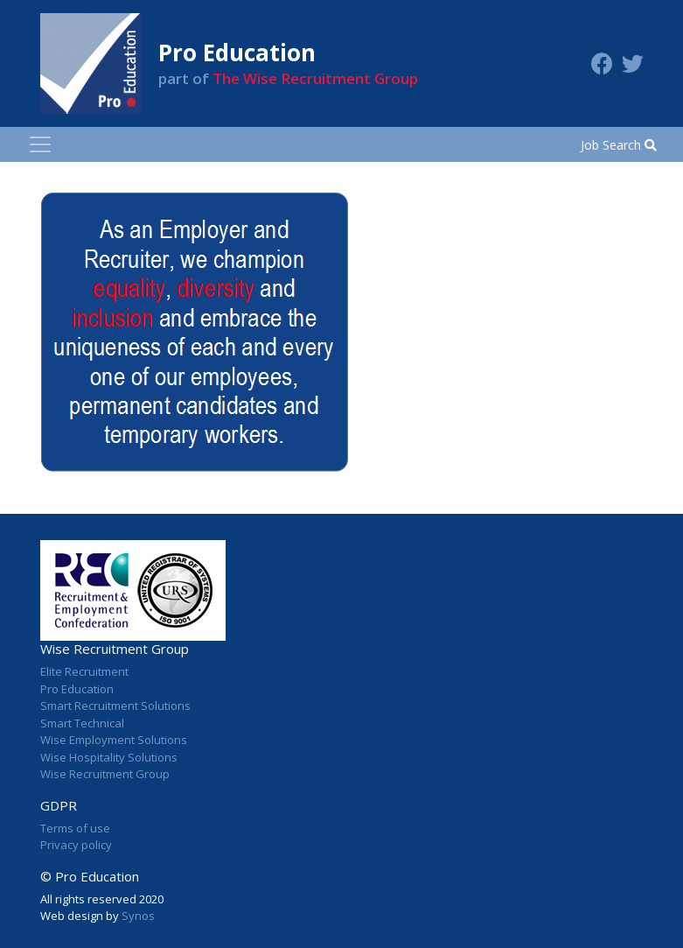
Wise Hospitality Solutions (109, 757)
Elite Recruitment (84, 671)
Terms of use (75, 828)
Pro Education (77, 689)
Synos (138, 915)
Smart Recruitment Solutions (115, 705)
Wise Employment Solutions (113, 740)
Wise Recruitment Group (105, 774)
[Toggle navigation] (40, 144)
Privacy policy (76, 845)
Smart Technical (82, 723)
